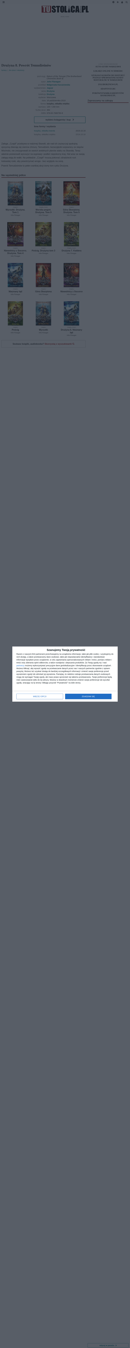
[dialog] (65, 674)
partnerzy (20, 665)
